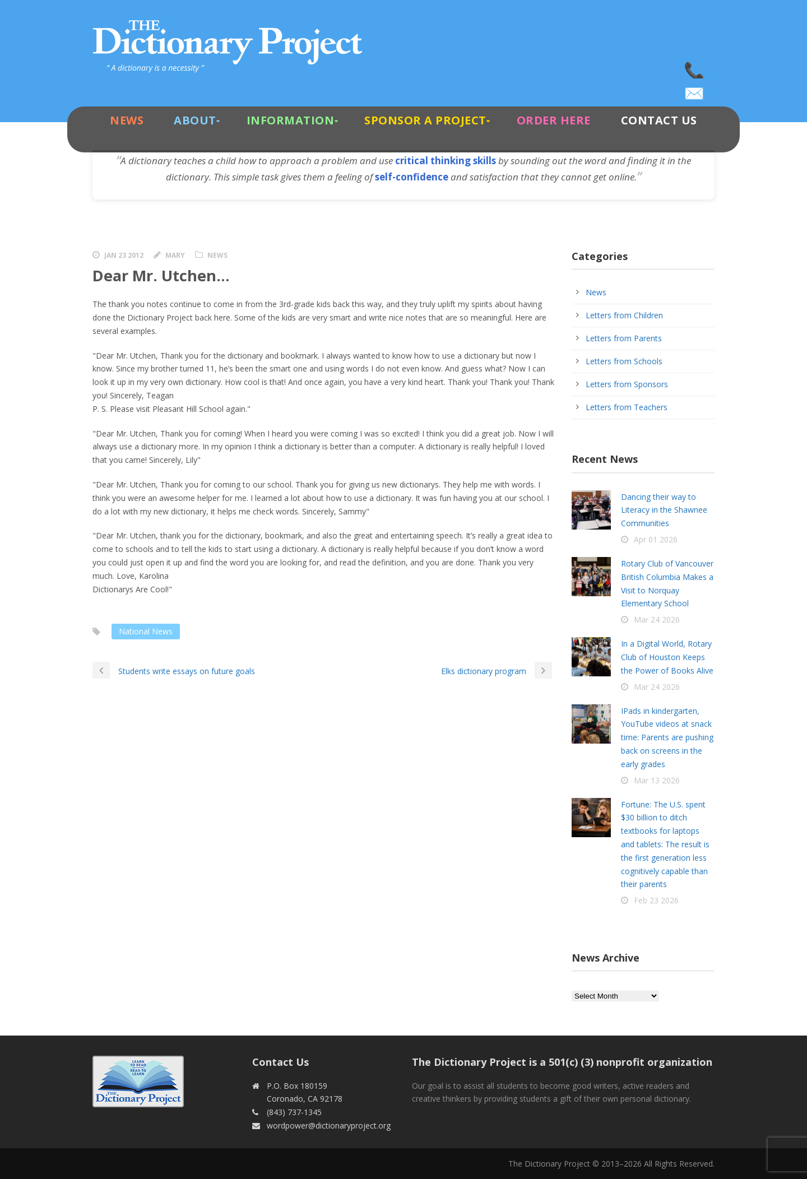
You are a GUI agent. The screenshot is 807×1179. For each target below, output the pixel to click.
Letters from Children (624, 315)
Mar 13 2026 (657, 780)
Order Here (554, 120)
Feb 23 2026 (656, 900)
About (195, 120)
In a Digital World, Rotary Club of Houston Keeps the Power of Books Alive (667, 657)
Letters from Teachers (626, 407)
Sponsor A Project (425, 120)
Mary (175, 255)
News (126, 120)
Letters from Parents (624, 338)
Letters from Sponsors (627, 384)
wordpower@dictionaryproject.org (695, 89)
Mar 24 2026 (657, 619)
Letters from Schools (624, 361)
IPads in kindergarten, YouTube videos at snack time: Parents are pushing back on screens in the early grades (667, 737)
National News (146, 631)
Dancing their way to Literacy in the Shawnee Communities (664, 510)
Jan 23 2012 (123, 255)
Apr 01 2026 (656, 539)
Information (291, 120)
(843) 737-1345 (695, 67)
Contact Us (659, 120)
